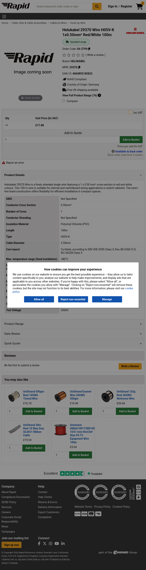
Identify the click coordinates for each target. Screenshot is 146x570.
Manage (107, 299)
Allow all (39, 299)
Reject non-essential (73, 299)
